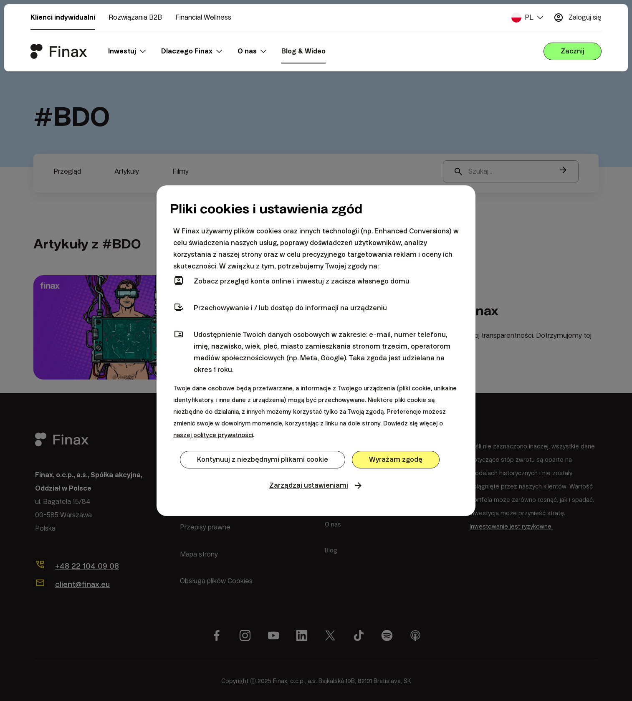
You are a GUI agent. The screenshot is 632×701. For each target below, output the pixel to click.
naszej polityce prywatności (213, 435)
